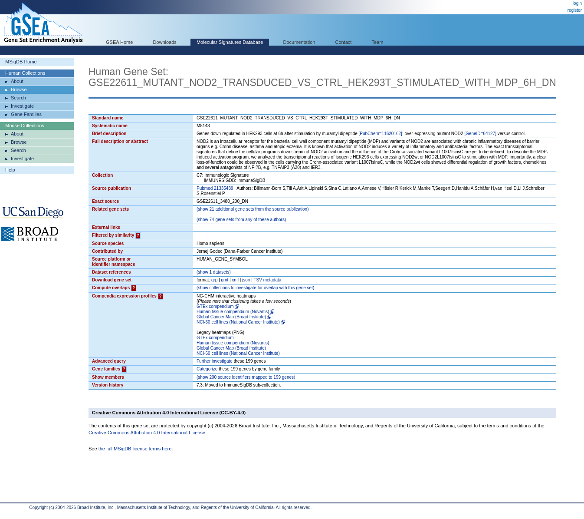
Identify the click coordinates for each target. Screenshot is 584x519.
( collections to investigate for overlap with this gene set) (255, 287)
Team (378, 42)
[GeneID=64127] (480, 133)
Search (18, 97)
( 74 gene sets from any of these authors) (241, 219)
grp (214, 280)
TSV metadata (267, 280)
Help (10, 169)
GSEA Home (119, 42)
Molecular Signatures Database (230, 42)
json (246, 280)
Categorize (207, 369)
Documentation (299, 42)
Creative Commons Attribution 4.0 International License (147, 432)
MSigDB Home (21, 61)
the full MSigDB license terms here (135, 448)
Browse (19, 89)
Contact (343, 42)
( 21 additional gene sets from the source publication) (253, 209)
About (17, 81)
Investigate (22, 106)
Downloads (164, 42)
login (577, 3)
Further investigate (215, 361)
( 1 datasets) (214, 272)
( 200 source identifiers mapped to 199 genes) (246, 377)
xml (235, 280)
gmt (225, 280)
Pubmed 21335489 (215, 188)
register (575, 10)
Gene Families (26, 114)
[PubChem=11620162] (380, 133)
